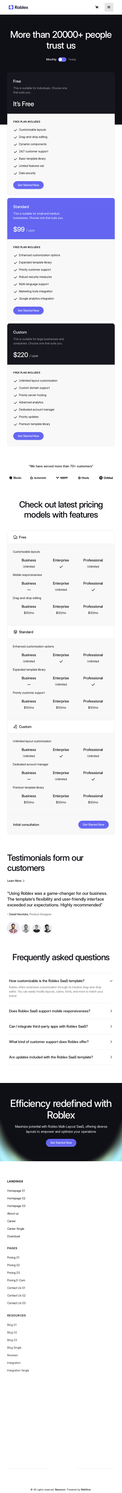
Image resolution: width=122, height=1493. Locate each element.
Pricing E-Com (16, 1285)
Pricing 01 (13, 1262)
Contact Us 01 (16, 1292)
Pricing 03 (13, 1277)
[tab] (13, 931)
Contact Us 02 (16, 1300)
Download (13, 1238)
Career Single (15, 1231)
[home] (18, 7)
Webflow (86, 1489)
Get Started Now (28, 185)
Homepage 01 (16, 1193)
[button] (98, 7)
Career (11, 1223)
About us (13, 1215)
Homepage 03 (16, 1208)
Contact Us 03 (16, 1307)
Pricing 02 (13, 1269)
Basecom (60, 1489)
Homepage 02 (16, 1200)
